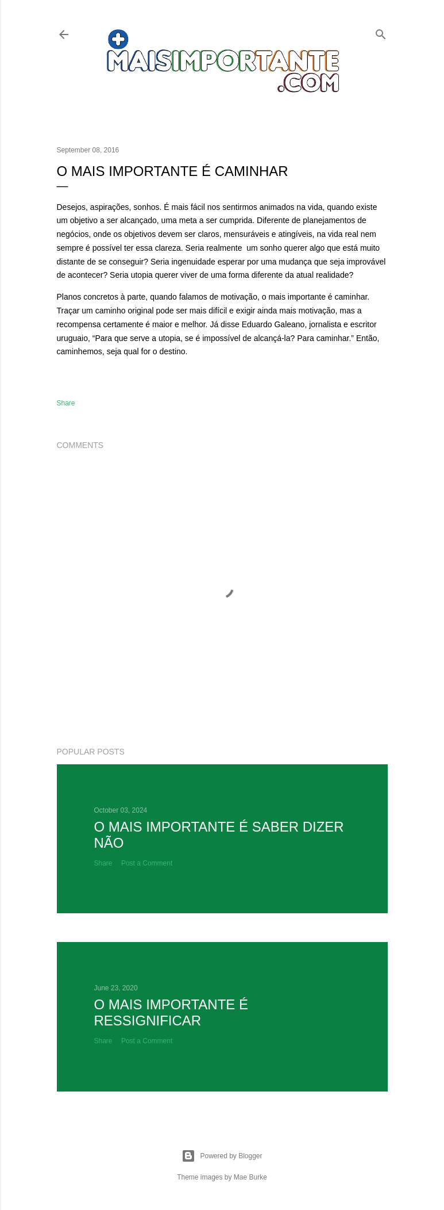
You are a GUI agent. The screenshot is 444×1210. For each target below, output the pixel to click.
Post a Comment (146, 863)
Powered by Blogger (222, 1156)
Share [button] (66, 403)
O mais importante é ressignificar (171, 1012)
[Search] (381, 32)
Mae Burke (250, 1177)
